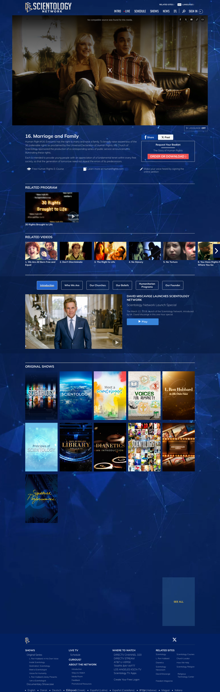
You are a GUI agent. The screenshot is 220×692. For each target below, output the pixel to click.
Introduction (77, 667)
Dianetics (160, 661)
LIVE (127, 11)
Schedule (75, 652)
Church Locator (183, 656)
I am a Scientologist (37, 678)
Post (165, 137)
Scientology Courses (185, 652)
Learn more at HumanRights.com (106, 168)
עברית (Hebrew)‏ (148, 688)
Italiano (178, 688)
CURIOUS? (75, 657)
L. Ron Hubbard (162, 656)
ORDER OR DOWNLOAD (168, 156)
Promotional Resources (82, 682)
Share (149, 137)
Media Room (77, 674)
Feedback (76, 678)
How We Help (183, 661)
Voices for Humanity (38, 671)
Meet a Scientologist (38, 667)
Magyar (165, 688)
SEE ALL (178, 601)
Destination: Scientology (39, 664)
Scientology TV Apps (125, 671)
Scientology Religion (185, 665)
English (31, 688)
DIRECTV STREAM (124, 656)
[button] (216, 251)
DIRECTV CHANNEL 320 (128, 652)
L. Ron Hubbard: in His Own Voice (43, 656)
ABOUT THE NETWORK (83, 662)
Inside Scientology (37, 660)
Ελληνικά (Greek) (75, 688)
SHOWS (154, 11)
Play (143, 322)
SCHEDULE (140, 11)
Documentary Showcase (40, 682)
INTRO (117, 11)
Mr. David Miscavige (139, 314)
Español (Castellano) (123, 688)
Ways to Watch (78, 671)
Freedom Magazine (164, 679)
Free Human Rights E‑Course (48, 168)
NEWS (166, 11)
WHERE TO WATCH (123, 648)
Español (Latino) (99, 688)
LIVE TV (73, 648)
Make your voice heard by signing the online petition (164, 170)
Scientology (161, 652)
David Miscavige (163, 672)
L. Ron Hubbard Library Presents (43, 675)
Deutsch (56, 688)
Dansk (43, 688)
